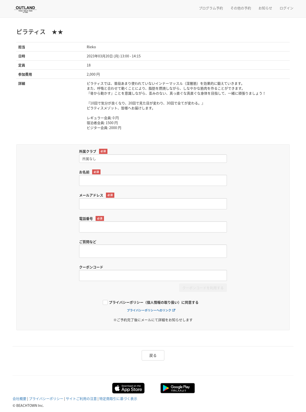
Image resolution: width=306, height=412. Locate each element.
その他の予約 (240, 7)
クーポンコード (91, 267)
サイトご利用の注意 (81, 398)
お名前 (90, 172)
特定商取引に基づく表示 (118, 398)
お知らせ (265, 7)
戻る (153, 355)
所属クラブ (93, 151)
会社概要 (19, 398)
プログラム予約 (211, 7)
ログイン (286, 7)
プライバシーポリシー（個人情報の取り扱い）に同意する (154, 302)
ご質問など (87, 241)
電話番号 (91, 218)
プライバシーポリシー (46, 398)
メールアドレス (96, 195)
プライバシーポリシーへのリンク (149, 310)
